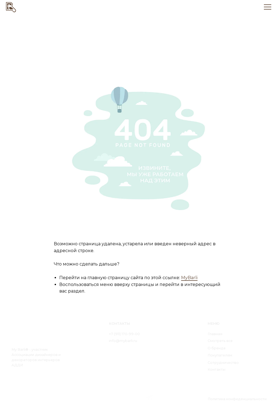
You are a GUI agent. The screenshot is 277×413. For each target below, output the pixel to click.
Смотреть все (220, 341)
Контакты (216, 369)
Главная (215, 334)
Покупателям (220, 355)
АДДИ (17, 365)
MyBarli (189, 277)
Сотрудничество (223, 363)
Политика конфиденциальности (237, 399)
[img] (11, 7)
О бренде (217, 348)
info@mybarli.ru (123, 341)
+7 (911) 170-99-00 (124, 334)
